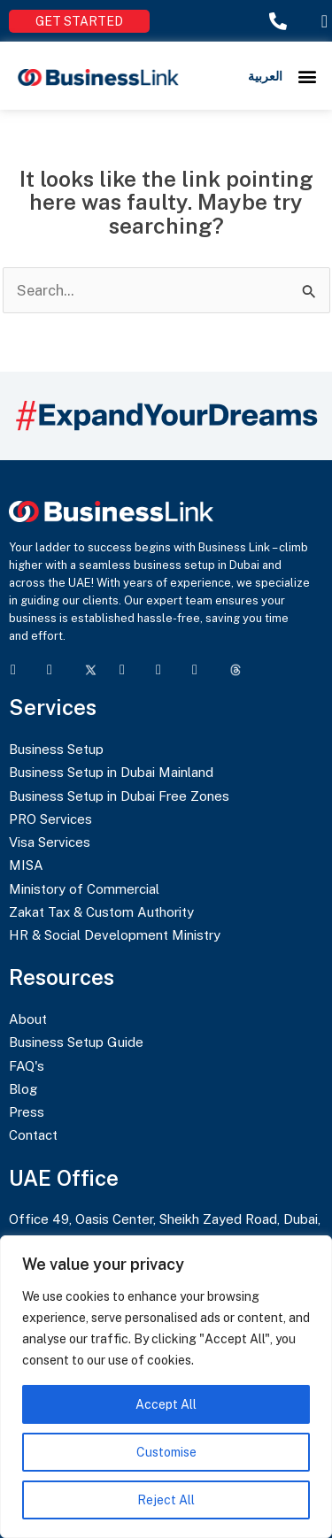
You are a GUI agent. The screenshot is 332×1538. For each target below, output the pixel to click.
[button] (307, 75)
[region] (166, 1386)
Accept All (166, 1404)
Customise (166, 1452)
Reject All (166, 1500)
